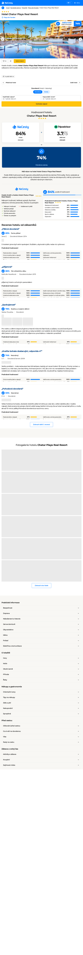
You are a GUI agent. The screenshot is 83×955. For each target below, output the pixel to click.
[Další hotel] (79, 82)
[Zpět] (3, 7)
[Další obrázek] (80, 39)
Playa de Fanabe (33, 8)
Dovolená (38, 92)
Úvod (7, 8)
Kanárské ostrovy (15, 8)
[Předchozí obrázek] (2, 39)
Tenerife (24, 8)
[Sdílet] (10, 61)
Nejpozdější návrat (49, 97)
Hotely (46, 92)
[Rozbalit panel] (78, 608)
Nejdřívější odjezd (8, 97)
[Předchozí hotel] (3, 82)
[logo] (7, 2)
